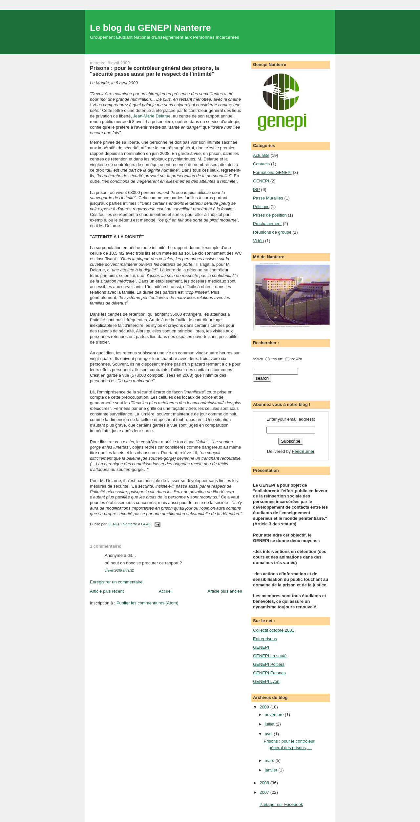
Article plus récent (107, 591)
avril (269, 733)
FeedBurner (303, 451)
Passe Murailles (268, 198)
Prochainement (267, 223)
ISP (256, 189)
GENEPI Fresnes (269, 672)
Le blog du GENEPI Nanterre (150, 28)
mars (270, 760)
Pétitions (261, 206)
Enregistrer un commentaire (116, 582)
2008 (265, 782)
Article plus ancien (225, 591)
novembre (275, 714)
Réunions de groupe (272, 232)
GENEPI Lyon (266, 681)
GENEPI (261, 181)
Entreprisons (265, 638)
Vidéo (258, 240)
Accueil (166, 591)
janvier (272, 770)
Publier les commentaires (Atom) (147, 603)
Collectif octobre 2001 (273, 630)
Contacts (261, 163)
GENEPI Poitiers (268, 664)
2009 (265, 707)
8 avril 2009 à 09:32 (119, 570)
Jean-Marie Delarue (152, 116)
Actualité (261, 155)
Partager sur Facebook (281, 804)
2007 (265, 792)
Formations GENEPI (272, 172)
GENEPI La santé (270, 655)
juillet (270, 724)
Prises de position (270, 215)
